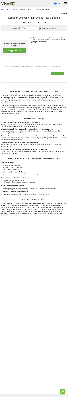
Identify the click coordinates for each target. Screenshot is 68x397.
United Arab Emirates (48, 28)
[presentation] (20, 76)
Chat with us (39, 22)
